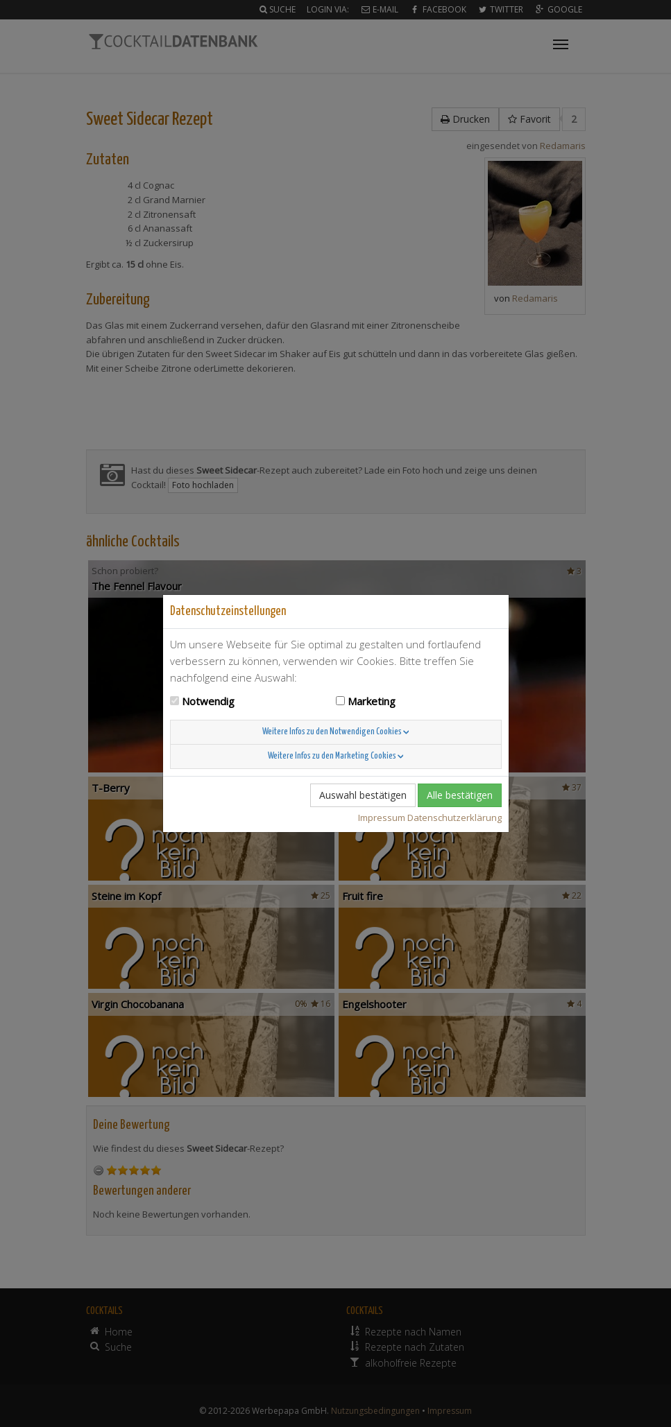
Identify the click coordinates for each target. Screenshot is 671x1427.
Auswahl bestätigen (363, 795)
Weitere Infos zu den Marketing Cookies (336, 756)
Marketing (372, 701)
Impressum (381, 817)
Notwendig (208, 701)
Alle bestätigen (460, 795)
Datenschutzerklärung (454, 817)
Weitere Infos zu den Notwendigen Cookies (335, 731)
